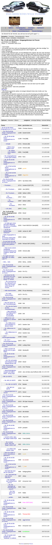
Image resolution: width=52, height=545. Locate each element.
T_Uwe (25, 466)
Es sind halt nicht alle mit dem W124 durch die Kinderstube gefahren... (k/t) (9, 244)
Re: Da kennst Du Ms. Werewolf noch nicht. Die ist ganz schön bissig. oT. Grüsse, (10, 284)
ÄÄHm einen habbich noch (10, 147)
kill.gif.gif (4, 89)
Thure (24, 508)
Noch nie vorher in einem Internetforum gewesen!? (9, 454)
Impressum (39, 28)
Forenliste (30, 28)
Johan (24, 476)
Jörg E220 (25, 416)
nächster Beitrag (46, 120)
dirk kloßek (26, 411)
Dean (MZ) (26, 497)
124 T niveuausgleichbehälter (8, 336)
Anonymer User (27, 481)
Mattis (24, 492)
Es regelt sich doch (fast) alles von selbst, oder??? (8, 257)
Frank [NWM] (26, 438)
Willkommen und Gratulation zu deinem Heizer (10, 319)
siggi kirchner (26, 520)
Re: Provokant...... (11, 189)
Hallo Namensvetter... (11, 290)
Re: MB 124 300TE (10, 380)
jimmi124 (25, 162)
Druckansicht (21, 38)
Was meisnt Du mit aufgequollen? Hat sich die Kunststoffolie (11, 314)
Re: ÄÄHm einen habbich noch (12, 152)
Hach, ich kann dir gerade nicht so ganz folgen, (9, 350)
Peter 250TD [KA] (28, 502)
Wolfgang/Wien (27, 471)
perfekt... (11, 497)
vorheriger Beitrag (35, 120)
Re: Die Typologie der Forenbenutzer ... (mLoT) (12, 487)
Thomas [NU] (26, 514)
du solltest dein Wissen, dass (11, 449)
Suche (7, 38)
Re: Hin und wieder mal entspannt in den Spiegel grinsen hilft (11, 362)
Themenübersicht (19, 36)
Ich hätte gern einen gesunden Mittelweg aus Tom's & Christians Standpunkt (10, 225)
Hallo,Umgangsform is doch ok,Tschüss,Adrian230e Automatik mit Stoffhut (9, 237)
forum (22, 543)
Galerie (9, 28)
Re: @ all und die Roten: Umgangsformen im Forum (9, 133)
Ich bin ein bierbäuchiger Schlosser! (7, 231)
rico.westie (26, 460)
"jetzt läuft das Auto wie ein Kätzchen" (10, 471)
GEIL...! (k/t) (6, 262)
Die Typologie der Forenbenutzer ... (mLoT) (11, 481)
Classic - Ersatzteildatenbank (19, 31)
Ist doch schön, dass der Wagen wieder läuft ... (10, 438)
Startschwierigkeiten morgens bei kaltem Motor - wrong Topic (10, 372)
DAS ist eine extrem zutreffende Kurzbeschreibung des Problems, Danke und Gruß (10, 251)
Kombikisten (26, 531)
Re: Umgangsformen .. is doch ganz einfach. (10, 156)
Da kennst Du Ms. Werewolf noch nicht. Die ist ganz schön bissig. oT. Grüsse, (9, 277)
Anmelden (13, 38)
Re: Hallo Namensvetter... (9, 294)
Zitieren (16, 120)
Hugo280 (25, 406)
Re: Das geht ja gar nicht (12, 493)
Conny (24, 208)
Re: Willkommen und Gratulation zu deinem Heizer (10, 324)
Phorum (31, 543)
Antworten (10, 120)
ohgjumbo (25, 175)
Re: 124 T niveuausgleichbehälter (10, 340)
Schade (8, 144)
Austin (24, 454)
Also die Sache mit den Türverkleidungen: (10, 303)
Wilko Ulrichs (26, 433)
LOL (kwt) (8, 208)
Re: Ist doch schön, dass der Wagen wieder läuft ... (10, 444)
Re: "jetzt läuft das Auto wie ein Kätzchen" (10, 476)
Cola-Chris (26, 422)
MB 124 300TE (7, 376)
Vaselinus (25, 449)
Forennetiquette (19, 28)
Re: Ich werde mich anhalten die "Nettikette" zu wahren (10, 536)
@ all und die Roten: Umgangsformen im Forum (8, 128)
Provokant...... (8, 185)
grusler (24, 168)
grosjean (25, 427)
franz (24, 487)
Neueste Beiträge (36, 31)
